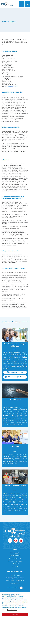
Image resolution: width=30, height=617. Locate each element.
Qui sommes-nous (15, 561)
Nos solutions (15, 556)
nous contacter (15, 588)
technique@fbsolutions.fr (18, 377)
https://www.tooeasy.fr (11, 86)
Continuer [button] (15, 614)
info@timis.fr (15, 583)
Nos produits (15, 553)
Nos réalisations (15, 558)
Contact (15, 566)
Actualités (15, 564)
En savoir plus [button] (12, 610)
